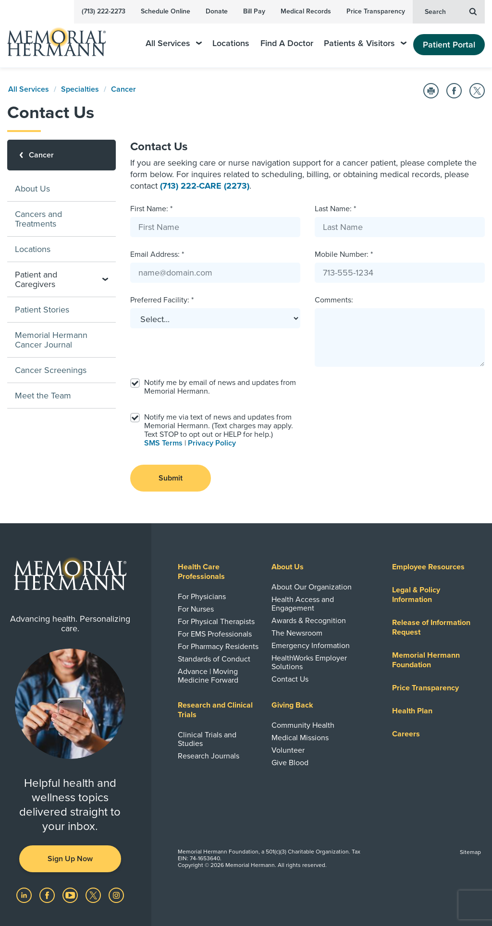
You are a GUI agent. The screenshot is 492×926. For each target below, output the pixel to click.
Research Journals (208, 756)
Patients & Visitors (365, 43)
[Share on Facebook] (454, 90)
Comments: (334, 300)
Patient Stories (42, 309)
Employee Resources (428, 567)
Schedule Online (165, 11)
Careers (406, 734)
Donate (217, 11)
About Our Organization (311, 587)
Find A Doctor (286, 43)
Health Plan (412, 711)
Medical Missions (300, 738)
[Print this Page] (431, 90)
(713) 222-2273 (103, 11)
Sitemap (470, 852)
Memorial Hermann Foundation (426, 660)
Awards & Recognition (308, 620)
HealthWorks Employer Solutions (309, 662)
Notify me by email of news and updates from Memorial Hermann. (220, 387)
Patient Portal (449, 44)
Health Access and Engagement (302, 604)
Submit (171, 478)
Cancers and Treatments (38, 219)
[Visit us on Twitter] (94, 895)
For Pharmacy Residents (218, 646)
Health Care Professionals (201, 571)
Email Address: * (157, 254)
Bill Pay (254, 11)
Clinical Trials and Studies (207, 739)
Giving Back (292, 705)
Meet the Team (43, 395)
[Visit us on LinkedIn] (25, 895)
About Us (32, 188)
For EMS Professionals (215, 634)
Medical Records (306, 11)
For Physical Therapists (216, 621)
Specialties (80, 89)
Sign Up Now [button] (70, 859)
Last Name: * (335, 208)
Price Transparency (375, 11)
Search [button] (451, 11)
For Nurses (196, 609)
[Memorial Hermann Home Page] (63, 37)
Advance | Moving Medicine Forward (208, 676)
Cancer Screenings (50, 370)
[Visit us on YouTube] (71, 895)
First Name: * (151, 208)
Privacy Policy (212, 443)
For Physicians (202, 596)
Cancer (123, 89)
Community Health (302, 725)
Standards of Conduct (214, 659)
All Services (174, 43)
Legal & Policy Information (416, 594)
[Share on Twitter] (477, 90)
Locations (230, 43)
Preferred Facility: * (162, 300)
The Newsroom (296, 633)
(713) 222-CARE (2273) (204, 185)
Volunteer (288, 750)
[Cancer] (61, 155)
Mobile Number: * (344, 254)
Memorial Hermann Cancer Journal (51, 340)
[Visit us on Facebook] (48, 895)
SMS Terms (163, 443)
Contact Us (289, 679)
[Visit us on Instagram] (116, 895)
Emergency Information (310, 645)
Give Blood (289, 762)
